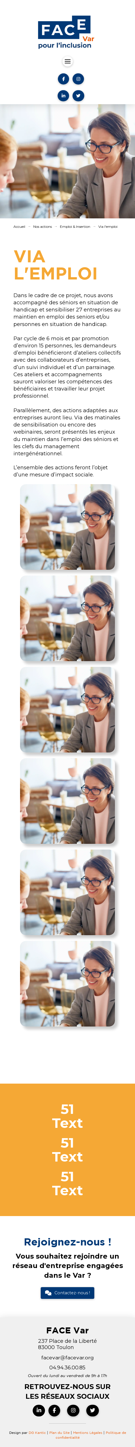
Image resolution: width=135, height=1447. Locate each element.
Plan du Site (59, 1432)
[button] (67, 61)
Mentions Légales (88, 1432)
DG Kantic (37, 1432)
